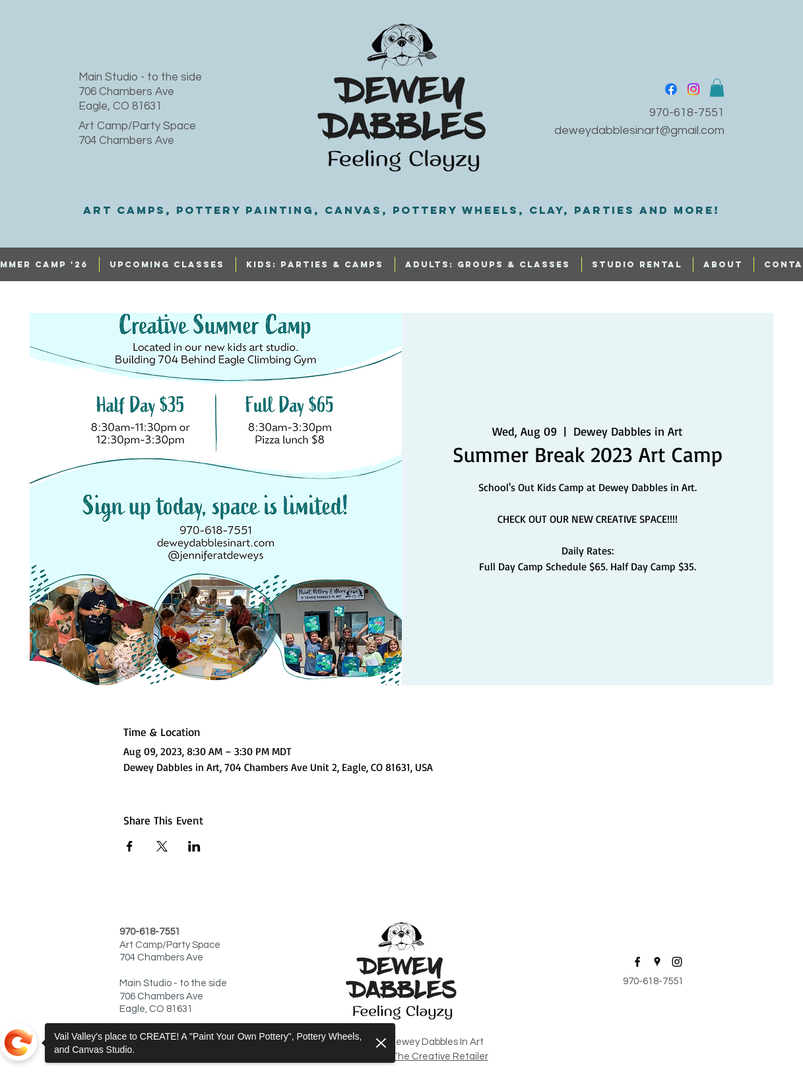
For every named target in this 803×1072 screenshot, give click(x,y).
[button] (716, 87)
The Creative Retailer (439, 1056)
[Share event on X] (162, 846)
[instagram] (693, 89)
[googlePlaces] (657, 961)
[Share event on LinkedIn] (194, 846)
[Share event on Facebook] (129, 846)
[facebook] (671, 89)
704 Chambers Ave (126, 141)
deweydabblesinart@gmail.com (639, 130)
